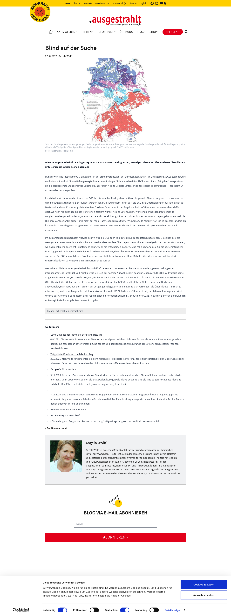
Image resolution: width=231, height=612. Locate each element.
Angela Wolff (65, 56)
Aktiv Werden (66, 32)
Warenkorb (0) (119, 3)
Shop (153, 32)
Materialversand (102, 3)
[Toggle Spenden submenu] (179, 31)
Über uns (77, 3)
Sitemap (133, 3)
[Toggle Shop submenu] (158, 31)
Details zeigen (173, 605)
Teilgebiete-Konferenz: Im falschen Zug (71, 354)
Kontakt (88, 3)
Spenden (172, 32)
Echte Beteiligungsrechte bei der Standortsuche (76, 334)
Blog (140, 32)
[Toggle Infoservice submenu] (115, 31)
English (143, 3)
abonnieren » (115, 537)
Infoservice (106, 32)
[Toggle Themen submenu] (93, 31)
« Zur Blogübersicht (56, 428)
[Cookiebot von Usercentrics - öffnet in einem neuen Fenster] (21, 605)
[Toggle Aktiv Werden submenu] (76, 31)
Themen (86, 32)
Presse (67, 3)
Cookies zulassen (203, 580)
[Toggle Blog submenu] (145, 31)
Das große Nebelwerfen (63, 369)
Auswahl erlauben (203, 590)
